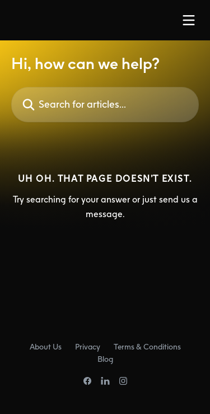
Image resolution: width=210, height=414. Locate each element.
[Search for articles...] (105, 104)
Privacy (87, 346)
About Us (46, 346)
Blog (105, 359)
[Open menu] (189, 20)
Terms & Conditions (147, 346)
